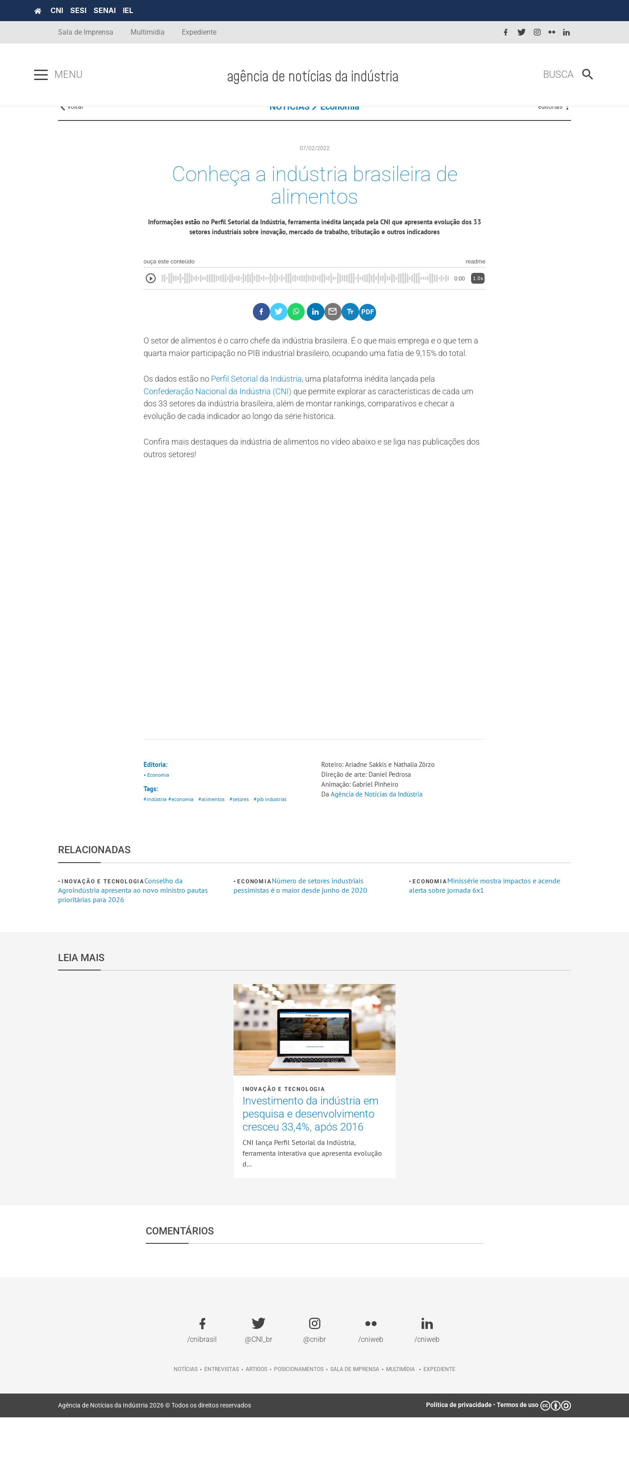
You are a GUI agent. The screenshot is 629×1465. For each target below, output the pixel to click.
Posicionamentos (298, 1417)
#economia (183, 847)
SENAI (128, 10)
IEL (152, 10)
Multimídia (147, 32)
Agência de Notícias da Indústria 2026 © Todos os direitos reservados (154, 1452)
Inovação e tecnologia (103, 929)
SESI (102, 10)
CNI (80, 10)
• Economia (158, 820)
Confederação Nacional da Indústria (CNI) (226, 430)
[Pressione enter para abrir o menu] (65, 75)
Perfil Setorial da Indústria (270, 416)
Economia (339, 121)
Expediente (199, 32)
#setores (244, 847)
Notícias (186, 1417)
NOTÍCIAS (290, 121)
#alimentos (215, 847)
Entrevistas (221, 1417)
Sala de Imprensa (85, 32)
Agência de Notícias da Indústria (380, 841)
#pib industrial (278, 847)
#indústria (155, 847)
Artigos (256, 1417)
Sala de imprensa (354, 1417)
